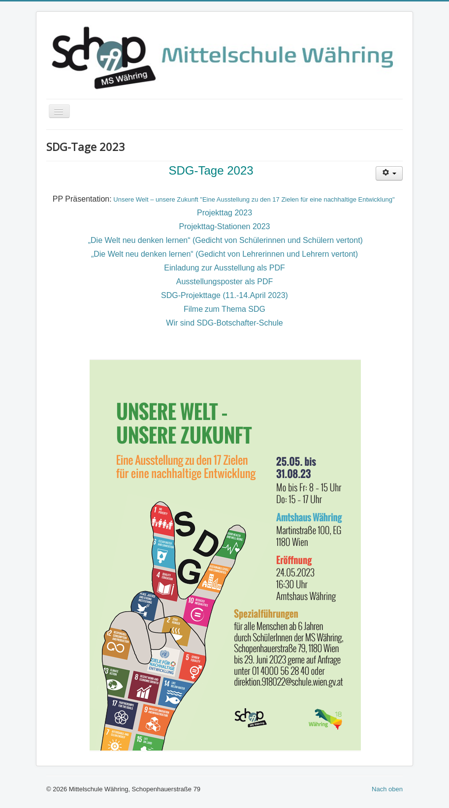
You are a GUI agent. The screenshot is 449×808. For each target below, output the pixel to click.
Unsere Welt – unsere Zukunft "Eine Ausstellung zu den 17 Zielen (206, 199)
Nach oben (387, 789)
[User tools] (389, 173)
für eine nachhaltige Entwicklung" (347, 199)
